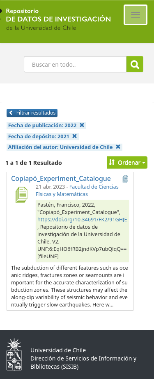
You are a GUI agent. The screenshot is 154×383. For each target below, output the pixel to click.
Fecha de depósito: (42, 136)
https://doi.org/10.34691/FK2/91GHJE (82, 219)
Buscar (135, 64)
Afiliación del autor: (64, 147)
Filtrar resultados (32, 112)
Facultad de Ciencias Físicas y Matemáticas (77, 190)
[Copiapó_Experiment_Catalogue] (21, 195)
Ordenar (127, 162)
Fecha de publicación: (46, 125)
